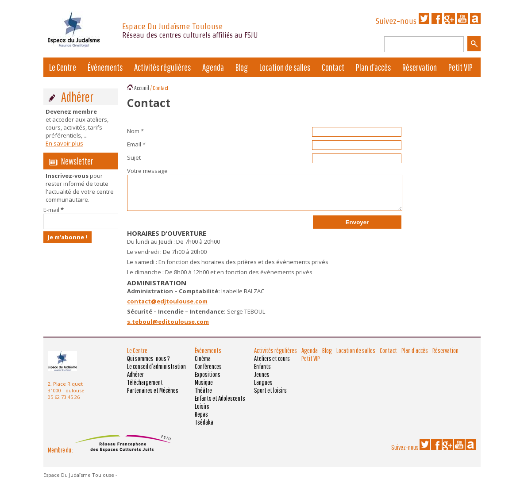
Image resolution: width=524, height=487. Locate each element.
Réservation (419, 67)
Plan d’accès (373, 67)
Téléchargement (145, 382)
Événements (105, 67)
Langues (263, 382)
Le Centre (62, 67)
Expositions (207, 374)
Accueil (141, 88)
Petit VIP (460, 67)
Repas (201, 414)
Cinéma (203, 358)
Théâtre (203, 390)
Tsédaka (204, 422)
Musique (204, 382)
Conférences (208, 366)
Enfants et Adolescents (220, 398)
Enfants (262, 366)
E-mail (53, 210)
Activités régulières (162, 67)
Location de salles (284, 67)
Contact (333, 67)
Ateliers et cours (272, 358)
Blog (241, 67)
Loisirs (202, 406)
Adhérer (135, 374)
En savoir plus (64, 143)
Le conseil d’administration (156, 366)
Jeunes (262, 374)
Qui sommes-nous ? (148, 358)
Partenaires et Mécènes (152, 390)
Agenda (213, 67)
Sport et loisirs (270, 390)
